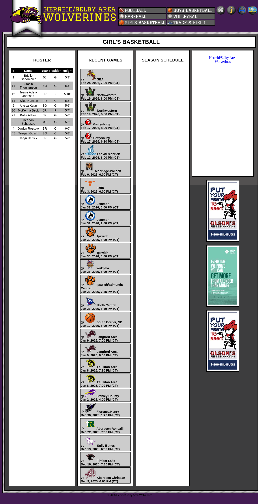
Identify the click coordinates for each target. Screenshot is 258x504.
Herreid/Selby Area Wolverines (222, 59)
